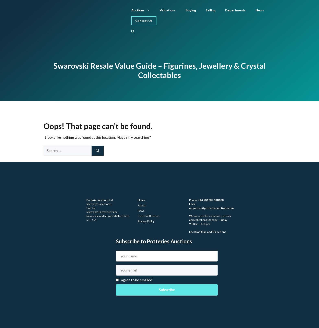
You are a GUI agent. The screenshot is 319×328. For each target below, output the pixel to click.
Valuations (168, 10)
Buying (191, 10)
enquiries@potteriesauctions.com (211, 208)
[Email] (167, 270)
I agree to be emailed (135, 280)
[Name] (167, 256)
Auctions (143, 10)
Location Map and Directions (207, 232)
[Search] (98, 151)
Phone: (193, 200)
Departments (235, 10)
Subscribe (167, 290)
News (260, 10)
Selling (210, 10)
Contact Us (143, 20)
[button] (132, 31)
